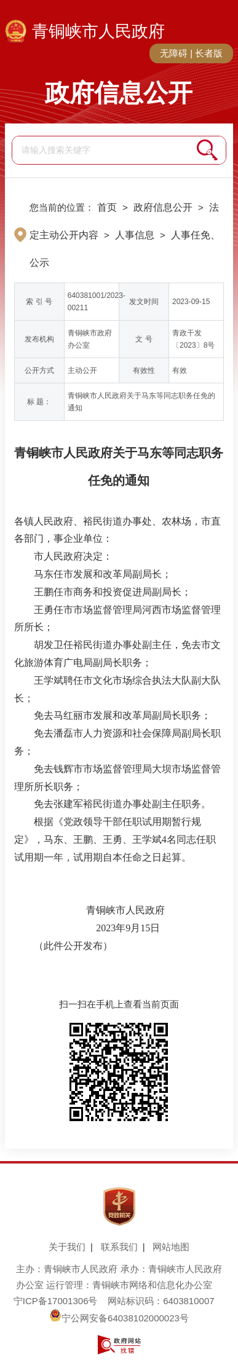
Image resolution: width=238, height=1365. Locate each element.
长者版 (209, 53)
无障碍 (174, 53)
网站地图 (171, 1247)
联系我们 (119, 1247)
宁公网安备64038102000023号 (119, 1318)
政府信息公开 (118, 92)
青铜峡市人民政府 (98, 31)
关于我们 (67, 1247)
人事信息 (134, 235)
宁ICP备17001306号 (56, 1301)
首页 (107, 207)
